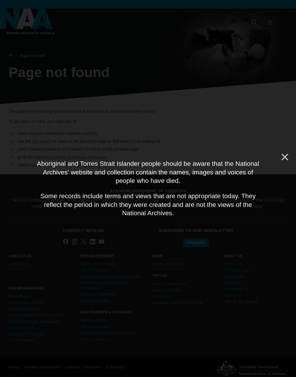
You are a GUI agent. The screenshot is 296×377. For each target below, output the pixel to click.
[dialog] (148, 188)
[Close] (284, 157)
